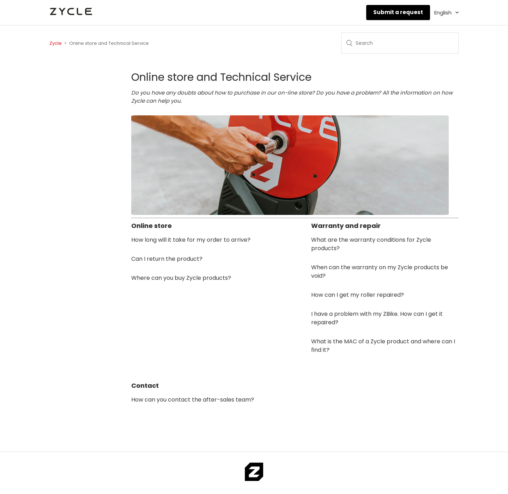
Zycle (55, 43)
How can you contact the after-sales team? (192, 400)
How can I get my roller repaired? (357, 295)
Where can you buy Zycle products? (181, 278)
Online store (151, 225)
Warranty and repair (346, 225)
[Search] (400, 43)
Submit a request (398, 12)
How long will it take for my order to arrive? (190, 240)
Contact (145, 385)
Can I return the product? (166, 259)
